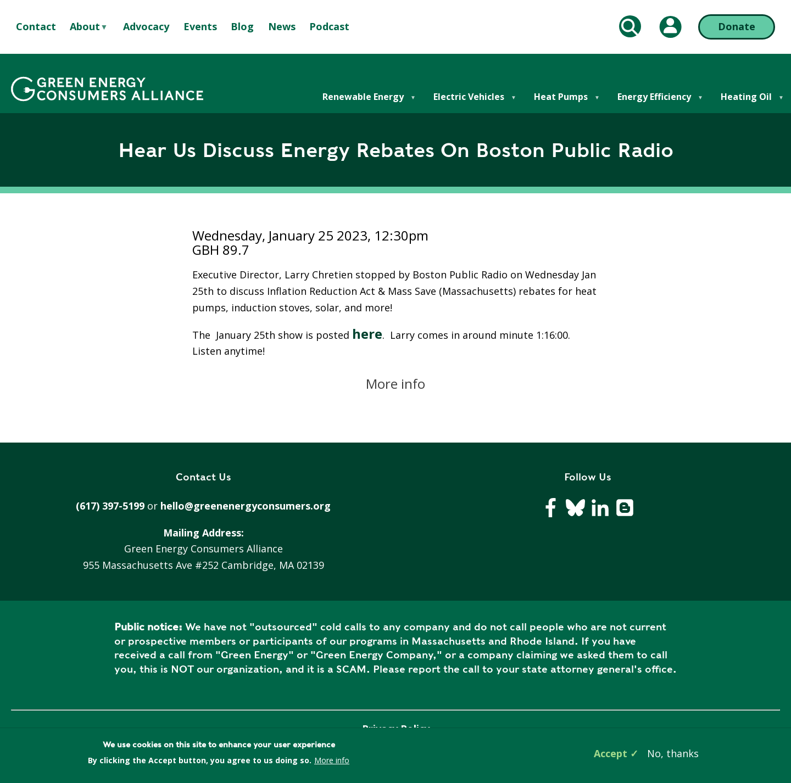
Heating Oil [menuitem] (746, 102)
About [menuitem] (85, 27)
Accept (610, 753)
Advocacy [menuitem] (146, 26)
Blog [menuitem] (242, 26)
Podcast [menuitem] (329, 26)
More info (395, 383)
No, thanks (673, 753)
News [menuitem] (282, 26)
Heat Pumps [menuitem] (560, 102)
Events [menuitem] (200, 26)
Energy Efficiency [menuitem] (653, 102)
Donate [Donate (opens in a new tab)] (736, 26)
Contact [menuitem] (36, 26)
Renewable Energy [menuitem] (362, 102)
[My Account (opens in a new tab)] (670, 27)
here (367, 334)
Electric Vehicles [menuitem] (468, 102)
